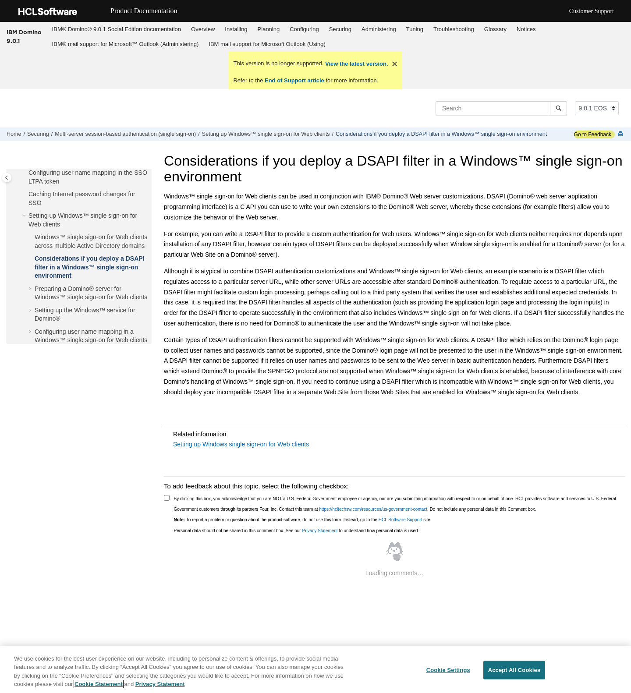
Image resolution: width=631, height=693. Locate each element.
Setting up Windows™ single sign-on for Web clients (266, 134)
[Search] (558, 108)
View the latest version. (355, 63)
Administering (379, 29)
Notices (526, 29)
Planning (269, 29)
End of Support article (294, 80)
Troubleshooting (453, 29)
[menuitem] (116, 29)
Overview (203, 29)
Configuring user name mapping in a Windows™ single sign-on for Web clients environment (91, 340)
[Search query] (501, 108)
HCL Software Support (400, 519)
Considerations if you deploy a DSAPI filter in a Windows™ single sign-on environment (441, 134)
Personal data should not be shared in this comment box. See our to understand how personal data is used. (296, 530)
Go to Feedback (592, 134)
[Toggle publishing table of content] (6, 177)
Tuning (414, 29)
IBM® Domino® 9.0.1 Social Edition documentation (116, 29)
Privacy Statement (319, 530)
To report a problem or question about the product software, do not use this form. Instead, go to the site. (303, 519)
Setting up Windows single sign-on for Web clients (241, 444)
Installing (236, 29)
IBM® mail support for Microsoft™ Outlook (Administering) (125, 44)
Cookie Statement (98, 684)
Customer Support (591, 11)
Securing (340, 29)
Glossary (495, 29)
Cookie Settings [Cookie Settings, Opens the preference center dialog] (448, 670)
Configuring (304, 29)
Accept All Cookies (514, 670)
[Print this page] (621, 134)
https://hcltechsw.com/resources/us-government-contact (373, 509)
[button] (24, 173)
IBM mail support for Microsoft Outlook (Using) (267, 44)
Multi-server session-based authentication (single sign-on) (125, 134)
